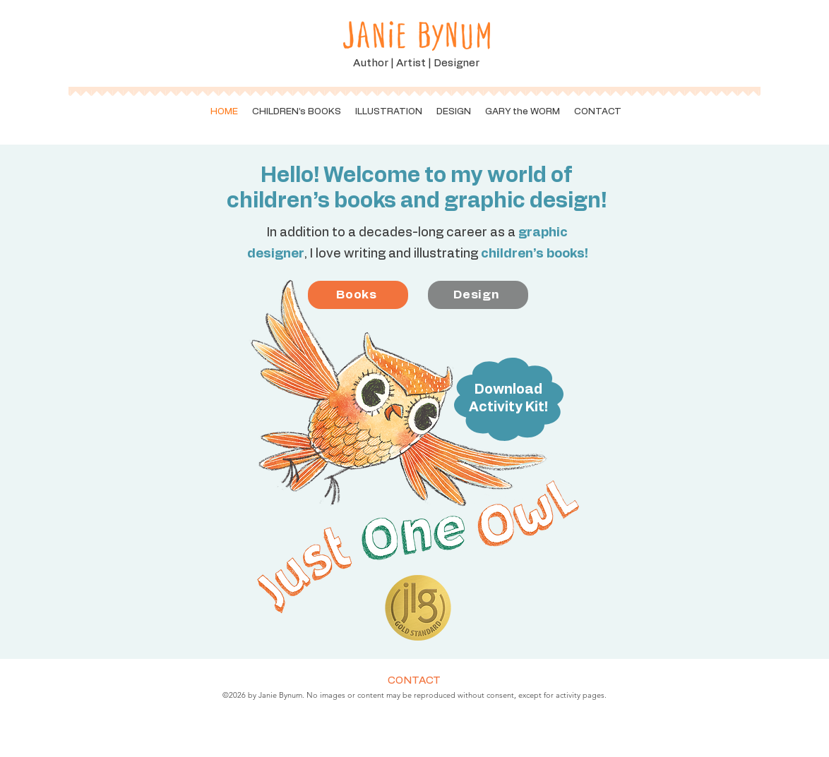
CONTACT (414, 680)
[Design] (478, 295)
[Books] (358, 295)
